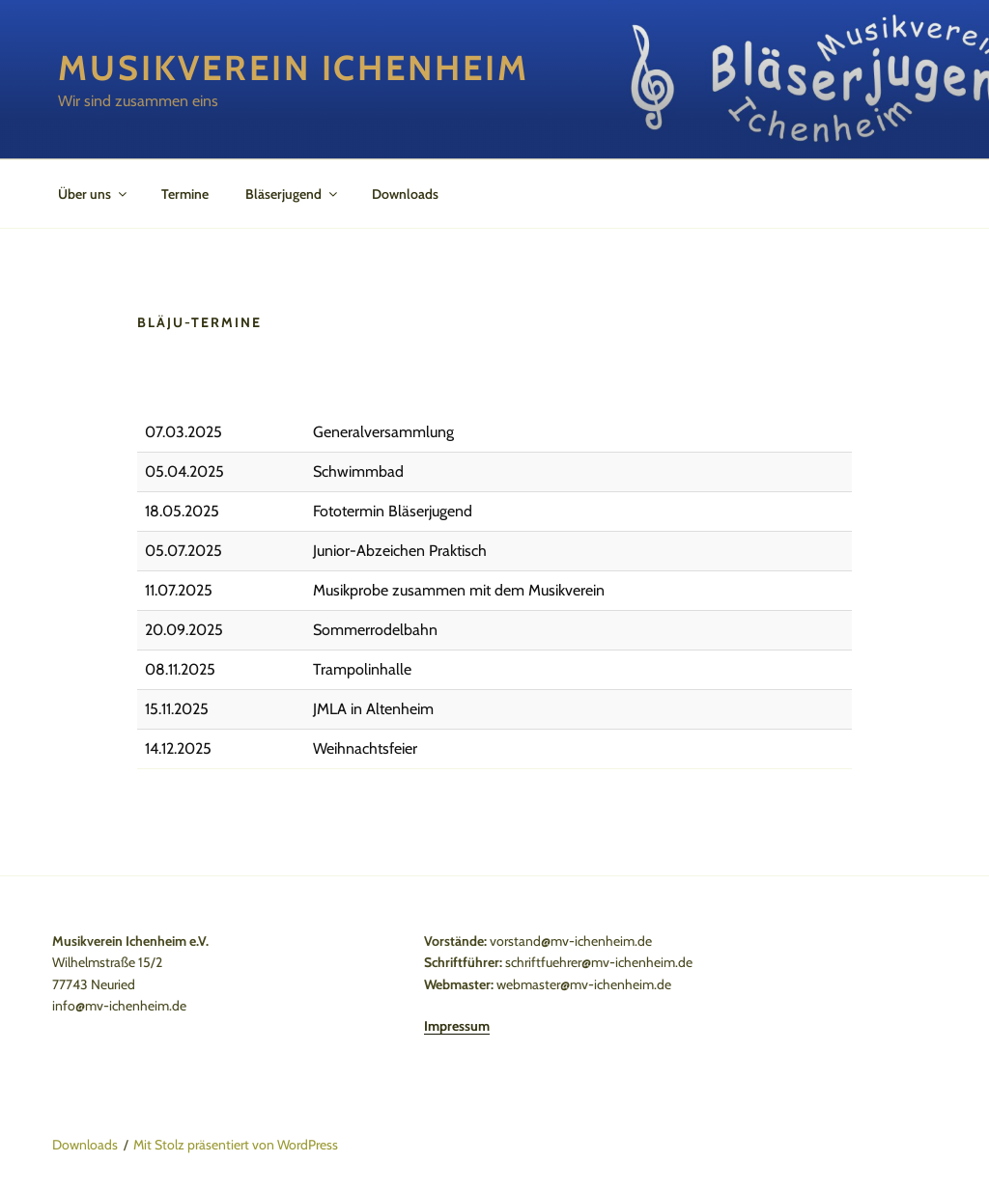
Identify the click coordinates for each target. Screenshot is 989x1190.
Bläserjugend (292, 194)
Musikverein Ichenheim (293, 67)
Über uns (93, 194)
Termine (185, 194)
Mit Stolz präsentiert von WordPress (235, 1144)
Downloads (405, 194)
